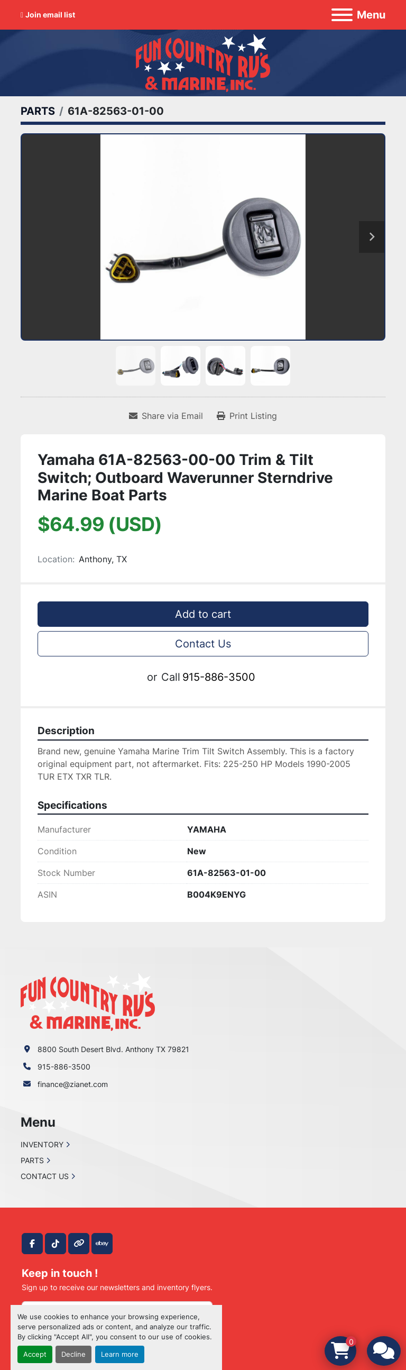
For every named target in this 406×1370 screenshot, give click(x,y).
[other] (78, 1243)
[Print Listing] (247, 416)
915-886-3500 (218, 677)
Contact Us (203, 643)
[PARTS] (38, 111)
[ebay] (102, 1243)
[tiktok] (55, 1243)
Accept (35, 1354)
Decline (73, 1354)
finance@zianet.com (73, 1084)
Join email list (50, 14)
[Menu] (342, 14)
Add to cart (203, 614)
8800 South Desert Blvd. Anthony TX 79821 (113, 1049)
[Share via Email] (166, 416)
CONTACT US (45, 1176)
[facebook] (32, 1243)
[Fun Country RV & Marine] (88, 1001)
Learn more (120, 1354)
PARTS (32, 1160)
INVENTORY (42, 1144)
